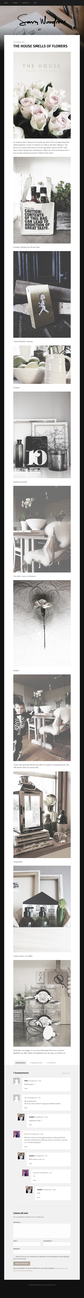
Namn (15, 1241)
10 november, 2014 (34, 1081)
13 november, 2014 (49, 1189)
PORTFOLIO (25, 3)
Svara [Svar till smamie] (30, 1124)
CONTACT (15, 3)
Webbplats (16, 1249)
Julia (25, 1098)
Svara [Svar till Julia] (25, 1108)
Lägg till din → (66, 1073)
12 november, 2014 (45, 1173)
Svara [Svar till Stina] (25, 1088)
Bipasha (27, 1134)
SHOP (35, 3)
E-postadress (48, 1241)
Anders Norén (51, 1285)
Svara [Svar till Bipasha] (25, 1146)
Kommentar (16, 1222)
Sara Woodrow (37, 1285)
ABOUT (6, 3)
